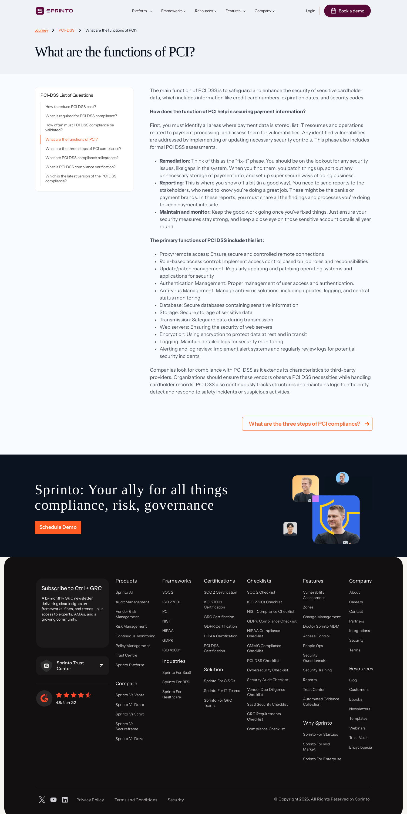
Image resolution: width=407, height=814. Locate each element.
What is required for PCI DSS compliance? (81, 115)
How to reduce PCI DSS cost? (70, 106)
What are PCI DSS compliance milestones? (82, 157)
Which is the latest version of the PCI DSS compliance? (80, 178)
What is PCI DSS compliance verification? (80, 166)
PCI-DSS (67, 30)
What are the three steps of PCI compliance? (83, 148)
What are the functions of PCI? (71, 139)
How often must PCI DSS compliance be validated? (79, 127)
